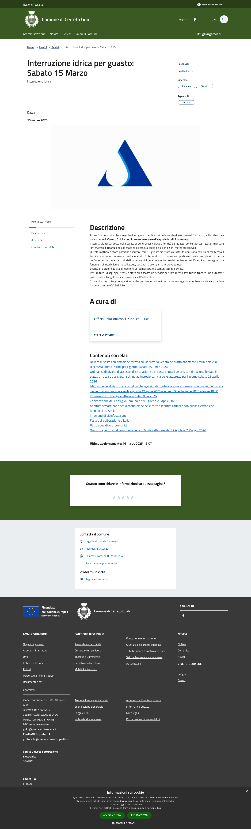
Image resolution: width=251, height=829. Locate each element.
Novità (43, 47)
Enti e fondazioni (33, 663)
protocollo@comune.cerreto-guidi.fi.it (46, 739)
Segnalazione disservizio (89, 706)
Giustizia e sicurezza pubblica (143, 645)
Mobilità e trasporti (86, 669)
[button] (125, 823)
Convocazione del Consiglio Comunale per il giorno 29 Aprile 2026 (133, 401)
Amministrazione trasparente (143, 700)
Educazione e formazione (141, 638)
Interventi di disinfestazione (108, 415)
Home (30, 47)
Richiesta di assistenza (88, 719)
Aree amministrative (35, 650)
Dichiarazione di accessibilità (143, 719)
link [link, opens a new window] (159, 808)
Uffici (26, 657)
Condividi (186, 64)
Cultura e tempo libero (88, 650)
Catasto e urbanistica (87, 663)
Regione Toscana (33, 4)
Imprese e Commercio (87, 657)
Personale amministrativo (38, 675)
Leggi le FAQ (82, 713)
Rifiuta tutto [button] (139, 815)
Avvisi (55, 47)
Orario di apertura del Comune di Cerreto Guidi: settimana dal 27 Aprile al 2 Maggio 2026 (148, 430)
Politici (27, 669)
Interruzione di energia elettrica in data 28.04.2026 (123, 396)
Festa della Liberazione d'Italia (109, 420)
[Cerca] (224, 19)
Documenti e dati (33, 682)
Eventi (181, 680)
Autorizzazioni (134, 663)
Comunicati (184, 650)
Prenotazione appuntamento (91, 700)
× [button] (247, 791)
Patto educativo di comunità (108, 425)
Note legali (132, 713)
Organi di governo (33, 644)
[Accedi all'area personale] (210, 5)
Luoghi (182, 674)
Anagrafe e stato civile (88, 644)
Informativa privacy (137, 706)
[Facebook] (192, 19)
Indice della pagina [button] (41, 221)
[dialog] (125, 808)
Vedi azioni (187, 71)
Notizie (182, 644)
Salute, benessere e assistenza (144, 657)
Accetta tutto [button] (112, 815)
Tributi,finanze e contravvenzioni (145, 651)
